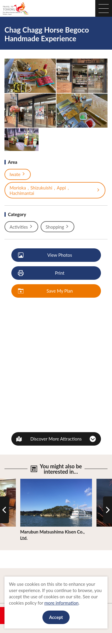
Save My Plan (46, 291)
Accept (56, 617)
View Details (32, 481)
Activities (21, 227)
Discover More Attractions (56, 438)
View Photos (45, 255)
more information (61, 603)
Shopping (57, 227)
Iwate (18, 174)
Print (42, 273)
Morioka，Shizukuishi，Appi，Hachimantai (55, 190)
